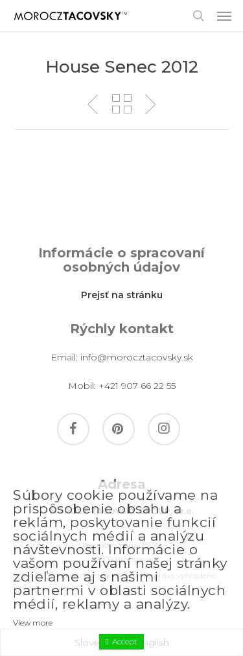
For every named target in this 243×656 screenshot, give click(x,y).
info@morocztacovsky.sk (136, 357)
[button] (224, 15)
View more (32, 622)
